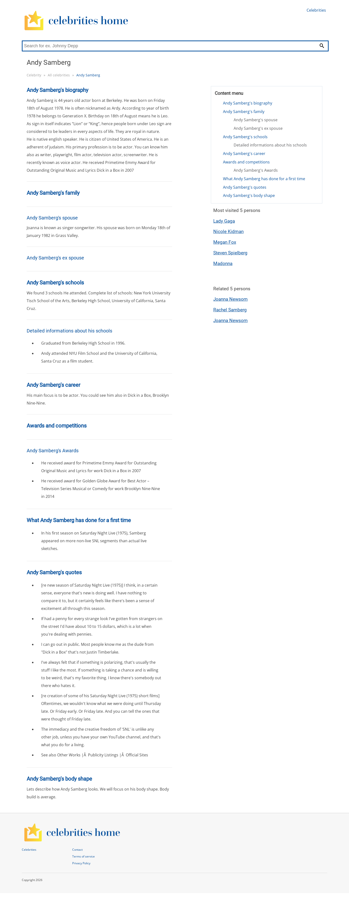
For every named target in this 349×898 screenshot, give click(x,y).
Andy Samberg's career (244, 153)
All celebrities (59, 75)
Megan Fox (224, 242)
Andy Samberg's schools (245, 136)
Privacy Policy (81, 863)
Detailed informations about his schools (270, 145)
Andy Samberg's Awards (256, 170)
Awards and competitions (246, 162)
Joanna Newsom (230, 299)
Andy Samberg (88, 75)
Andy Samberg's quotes (244, 187)
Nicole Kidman (228, 231)
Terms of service (83, 856)
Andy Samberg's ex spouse (258, 128)
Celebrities (316, 10)
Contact (77, 850)
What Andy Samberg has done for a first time (264, 178)
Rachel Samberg (230, 310)
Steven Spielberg (230, 253)
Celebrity (34, 75)
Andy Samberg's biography (247, 103)
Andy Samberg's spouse (256, 119)
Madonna (222, 263)
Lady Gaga (224, 221)
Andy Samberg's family (243, 111)
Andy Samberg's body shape (249, 195)
